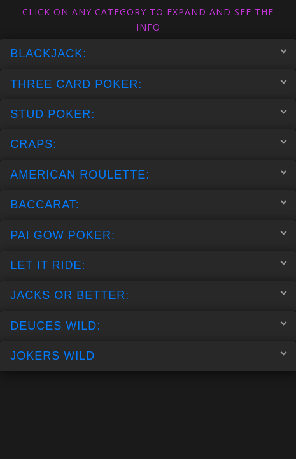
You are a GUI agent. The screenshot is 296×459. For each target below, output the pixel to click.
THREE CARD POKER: (148, 83)
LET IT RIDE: (148, 264)
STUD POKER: (148, 114)
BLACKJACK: (148, 53)
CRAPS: (148, 144)
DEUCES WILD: (148, 325)
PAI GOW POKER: (148, 234)
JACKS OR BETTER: (148, 295)
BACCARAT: (148, 204)
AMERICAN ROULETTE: (148, 174)
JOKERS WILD (148, 355)
